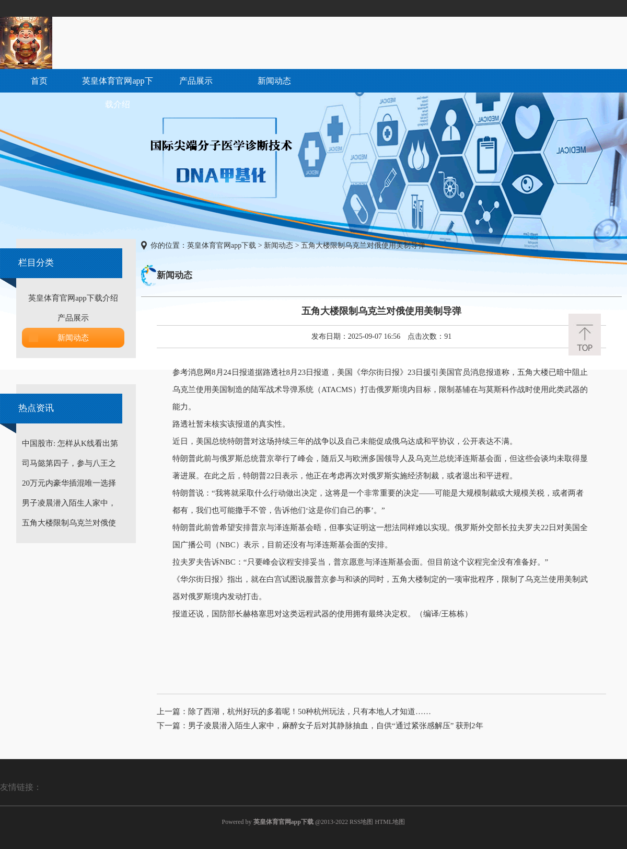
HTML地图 (390, 821)
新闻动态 (274, 80)
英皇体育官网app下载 (221, 245)
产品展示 (196, 80)
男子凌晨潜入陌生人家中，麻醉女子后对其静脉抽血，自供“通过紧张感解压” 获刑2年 (335, 725)
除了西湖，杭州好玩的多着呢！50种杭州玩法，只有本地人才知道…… (309, 711)
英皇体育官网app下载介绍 (117, 92)
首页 (39, 80)
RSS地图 (361, 821)
